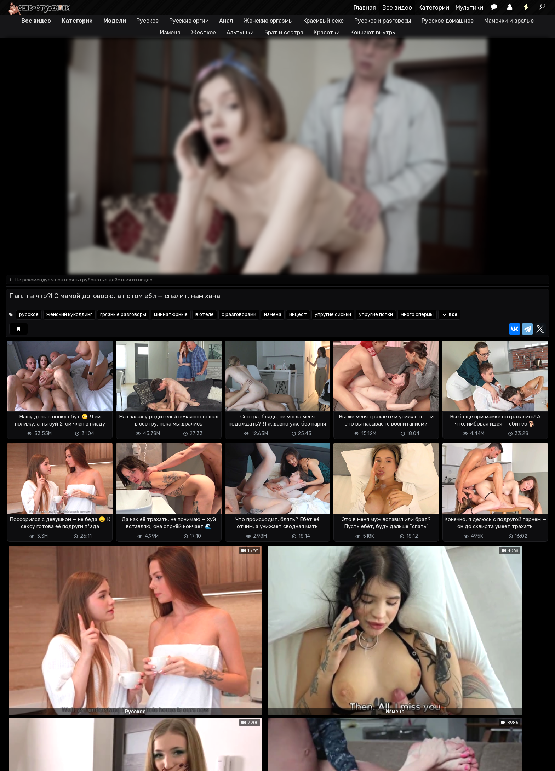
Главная (365, 7)
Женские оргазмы (268, 20)
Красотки (326, 32)
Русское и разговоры (382, 20)
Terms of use (42, 761)
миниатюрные (171, 315)
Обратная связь (79, 761)
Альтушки (240, 32)
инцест (298, 315)
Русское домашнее (447, 20)
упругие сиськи (333, 315)
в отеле (204, 315)
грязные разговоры (123, 315)
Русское (147, 20)
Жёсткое (203, 32)
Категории (433, 7)
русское (29, 315)
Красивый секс (323, 20)
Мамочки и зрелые (509, 20)
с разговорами (239, 315)
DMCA (17, 761)
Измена (170, 32)
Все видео (397, 7)
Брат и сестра (283, 32)
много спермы (417, 315)
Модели (114, 20)
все (449, 315)
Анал (226, 20)
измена (272, 315)
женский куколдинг (69, 315)
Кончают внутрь (372, 32)
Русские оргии (189, 20)
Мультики (469, 7)
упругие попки (376, 315)
